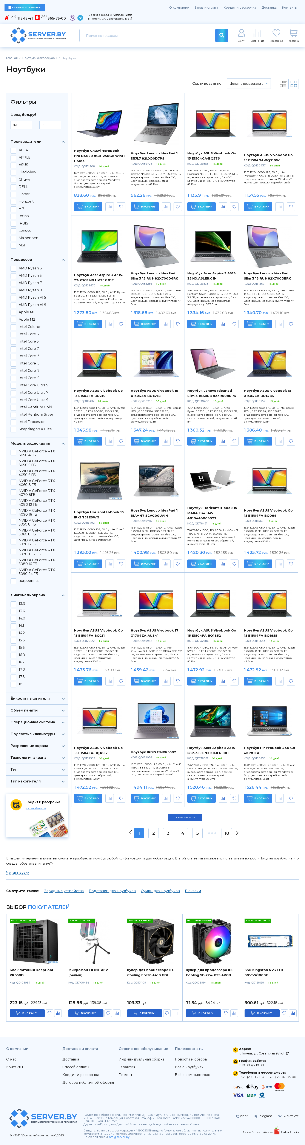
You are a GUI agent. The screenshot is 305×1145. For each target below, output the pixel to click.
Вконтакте (288, 1116)
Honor (24, 194)
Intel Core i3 (29, 356)
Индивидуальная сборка (142, 1059)
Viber (242, 1116)
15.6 (22, 648)
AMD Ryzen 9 (30, 290)
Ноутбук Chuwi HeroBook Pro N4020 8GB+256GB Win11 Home (99, 156)
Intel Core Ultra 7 (33, 393)
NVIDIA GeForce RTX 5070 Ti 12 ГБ (37, 552)
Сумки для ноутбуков (160, 891)
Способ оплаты (75, 1067)
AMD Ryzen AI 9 (32, 305)
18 (20, 684)
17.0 (22, 670)
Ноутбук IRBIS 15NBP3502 (153, 752)
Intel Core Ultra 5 (33, 385)
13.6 (22, 611)
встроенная (29, 581)
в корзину (29, 1013)
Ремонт (125, 1075)
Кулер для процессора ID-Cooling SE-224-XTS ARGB (209, 972)
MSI (22, 245)
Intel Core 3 (29, 334)
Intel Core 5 (29, 341)
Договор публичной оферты (88, 1082)
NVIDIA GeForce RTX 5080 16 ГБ (37, 562)
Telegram (263, 1116)
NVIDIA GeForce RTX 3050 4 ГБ (37, 453)
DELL (23, 187)
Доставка (269, 7)
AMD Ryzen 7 (30, 283)
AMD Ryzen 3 (30, 268)
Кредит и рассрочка (239, 7)
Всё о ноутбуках (189, 1067)
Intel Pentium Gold (35, 407)
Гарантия (127, 1067)
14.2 (22, 633)
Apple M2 (27, 319)
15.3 (22, 640)
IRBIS (23, 223)
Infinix (24, 216)
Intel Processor (32, 422)
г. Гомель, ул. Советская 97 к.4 (110, 18)
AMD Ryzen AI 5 (32, 298)
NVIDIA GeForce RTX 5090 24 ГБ (37, 572)
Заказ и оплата (206, 7)
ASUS (23, 165)
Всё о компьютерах (192, 1075)
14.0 (22, 618)
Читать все (17, 872)
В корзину (88, 206)
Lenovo (25, 231)
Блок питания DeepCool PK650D (31, 972)
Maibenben (28, 238)
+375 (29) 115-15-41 (252, 1077)
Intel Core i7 (29, 371)
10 (227, 833)
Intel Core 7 (29, 349)
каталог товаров (24, 7)
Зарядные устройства (64, 891)
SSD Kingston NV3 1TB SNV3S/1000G (264, 972)
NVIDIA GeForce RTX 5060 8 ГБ (37, 532)
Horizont (26, 201)
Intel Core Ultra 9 (33, 400)
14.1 (21, 626)
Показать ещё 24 (185, 817)
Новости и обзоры (191, 1059)
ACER (23, 150)
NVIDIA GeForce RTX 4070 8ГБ (37, 493)
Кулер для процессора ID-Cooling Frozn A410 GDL (150, 972)
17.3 (22, 677)
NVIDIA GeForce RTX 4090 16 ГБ (37, 512)
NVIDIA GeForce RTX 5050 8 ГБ (37, 522)
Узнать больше (36, 808)
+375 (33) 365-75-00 (281, 1077)
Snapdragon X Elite (35, 429)
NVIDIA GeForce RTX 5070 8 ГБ (37, 542)
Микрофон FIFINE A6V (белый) (88, 972)
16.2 (22, 662)
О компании (179, 7)
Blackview (27, 172)
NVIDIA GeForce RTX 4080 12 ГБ (37, 503)
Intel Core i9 (29, 378)
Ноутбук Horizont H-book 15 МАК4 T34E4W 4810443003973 (212, 513)
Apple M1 (26, 312)
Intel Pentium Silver (36, 415)
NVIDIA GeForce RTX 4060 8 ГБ (37, 483)
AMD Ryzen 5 (30, 276)
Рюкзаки (193, 891)
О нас (11, 1059)
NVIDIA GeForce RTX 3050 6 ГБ (37, 463)
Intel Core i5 (29, 363)
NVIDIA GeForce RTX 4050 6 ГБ (37, 473)
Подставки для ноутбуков (112, 891)
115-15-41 (25, 18)
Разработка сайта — (258, 1132)
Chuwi (24, 179)
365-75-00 (57, 18)
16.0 (22, 655)
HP (21, 209)
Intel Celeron (30, 327)
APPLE (25, 158)
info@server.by (118, 1137)
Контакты (289, 7)
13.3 (22, 604)
